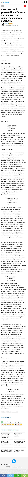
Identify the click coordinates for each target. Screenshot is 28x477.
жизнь (8, 411)
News (3, 5)
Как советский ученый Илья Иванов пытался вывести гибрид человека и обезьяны (13, 15)
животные (14, 411)
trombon (7, 23)
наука (3, 411)
